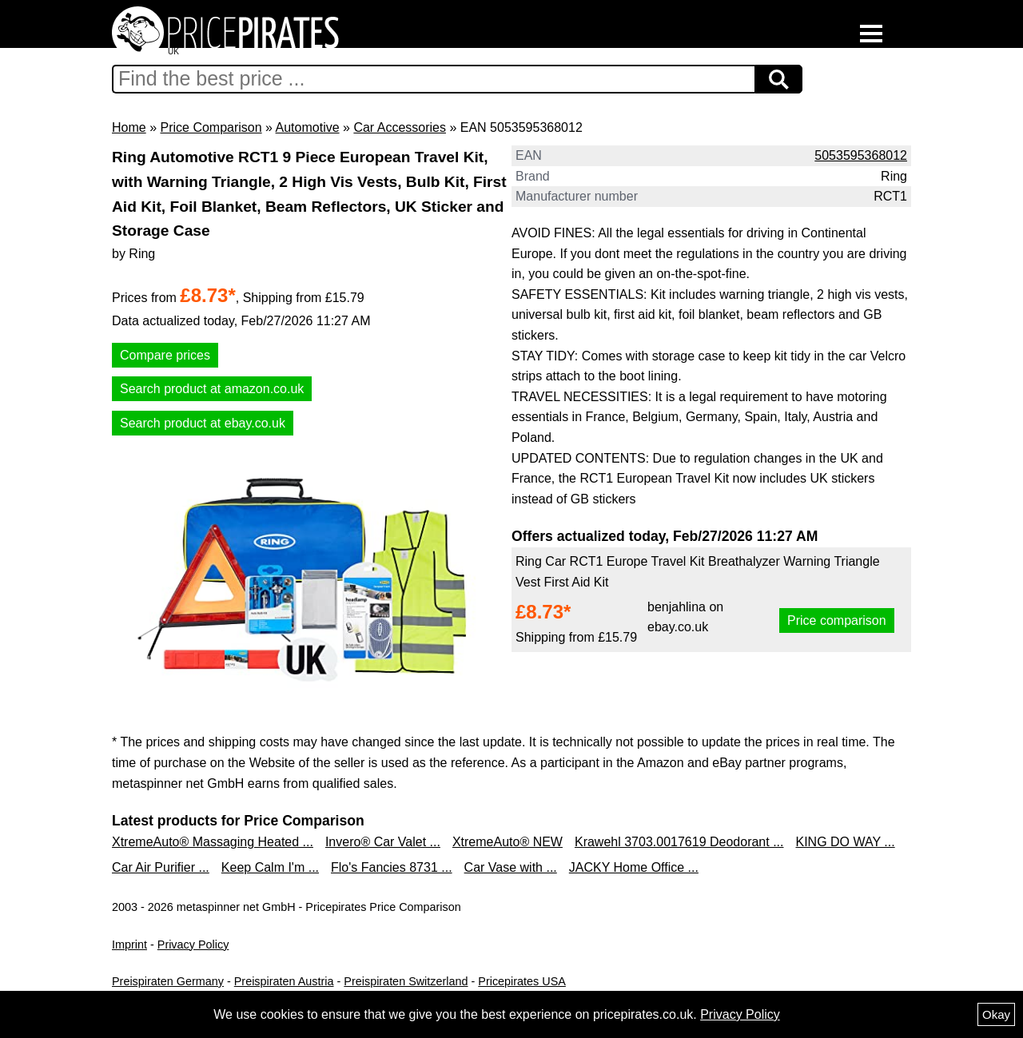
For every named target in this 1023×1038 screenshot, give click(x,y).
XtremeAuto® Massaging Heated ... (212, 842)
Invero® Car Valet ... (382, 842)
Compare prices (165, 355)
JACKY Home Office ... (634, 867)
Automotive (308, 127)
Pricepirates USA (522, 981)
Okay (996, 1014)
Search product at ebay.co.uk (202, 423)
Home (129, 127)
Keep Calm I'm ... (270, 867)
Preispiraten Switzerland (406, 981)
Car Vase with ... (510, 867)
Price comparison (836, 620)
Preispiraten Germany (168, 981)
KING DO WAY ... (845, 842)
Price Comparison (210, 127)
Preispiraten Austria (284, 981)
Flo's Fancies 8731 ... (391, 867)
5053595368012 (860, 155)
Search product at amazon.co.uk (212, 389)
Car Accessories (399, 127)
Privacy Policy (193, 944)
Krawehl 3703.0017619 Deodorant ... (679, 842)
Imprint (129, 944)
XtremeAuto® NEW (507, 842)
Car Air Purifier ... (160, 867)
